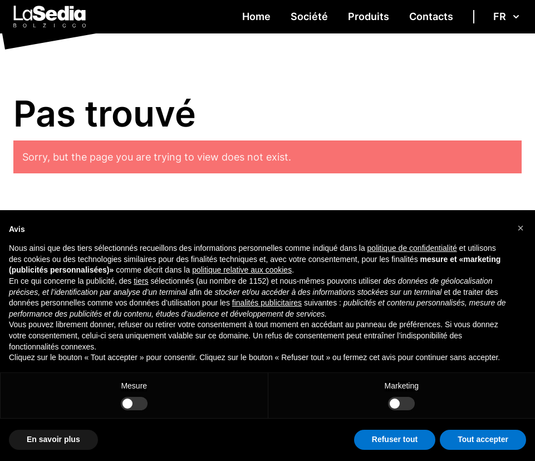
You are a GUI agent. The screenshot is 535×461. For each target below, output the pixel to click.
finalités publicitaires (267, 302)
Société (309, 16)
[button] (520, 228)
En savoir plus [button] (53, 439)
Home (256, 16)
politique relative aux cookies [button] (242, 269)
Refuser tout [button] (395, 439)
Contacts (431, 16)
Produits (368, 16)
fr (507, 16)
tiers (141, 280)
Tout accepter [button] (483, 439)
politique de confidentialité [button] (412, 248)
